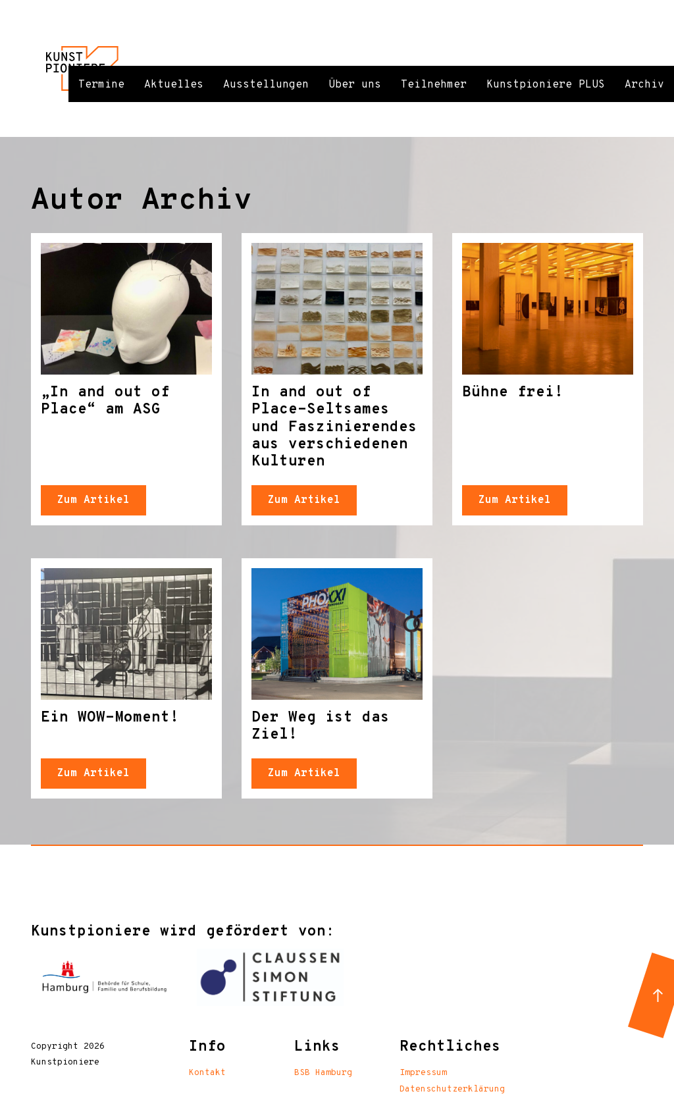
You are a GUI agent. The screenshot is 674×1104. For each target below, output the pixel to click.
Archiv (644, 85)
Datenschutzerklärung (452, 1089)
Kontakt (207, 1073)
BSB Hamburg (323, 1073)
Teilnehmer (434, 85)
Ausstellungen (266, 85)
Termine (101, 85)
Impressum (423, 1073)
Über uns (354, 85)
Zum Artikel (93, 500)
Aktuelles (173, 85)
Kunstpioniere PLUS (545, 85)
